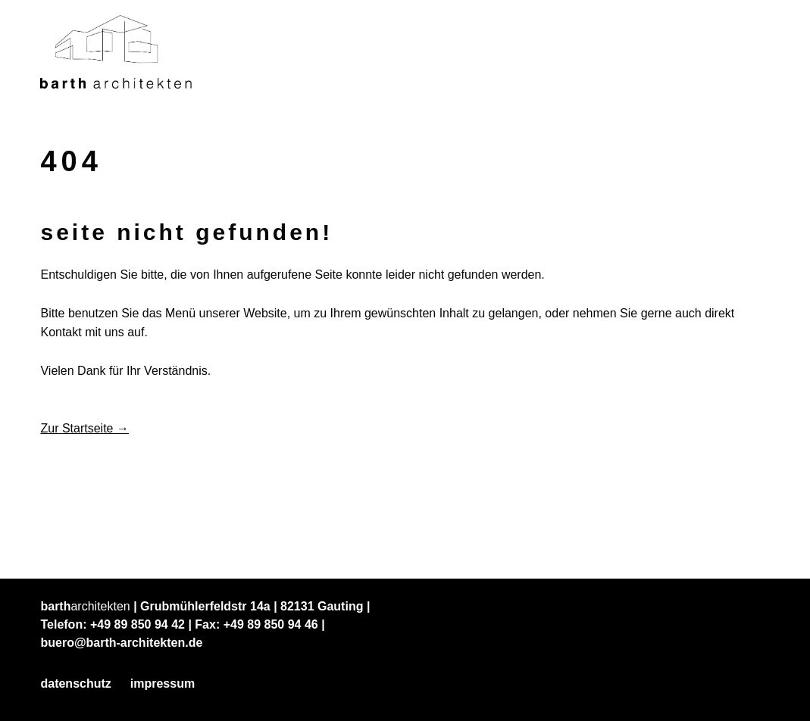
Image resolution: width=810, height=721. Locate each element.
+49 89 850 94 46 (271, 624)
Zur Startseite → (84, 428)
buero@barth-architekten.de (121, 642)
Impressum (162, 683)
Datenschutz (75, 683)
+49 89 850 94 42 (137, 624)
